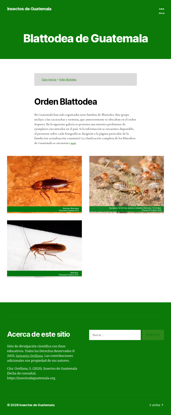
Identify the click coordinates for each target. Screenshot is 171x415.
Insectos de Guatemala (29, 9)
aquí (73, 143)
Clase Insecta (49, 79)
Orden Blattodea (67, 79)
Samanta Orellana (29, 356)
